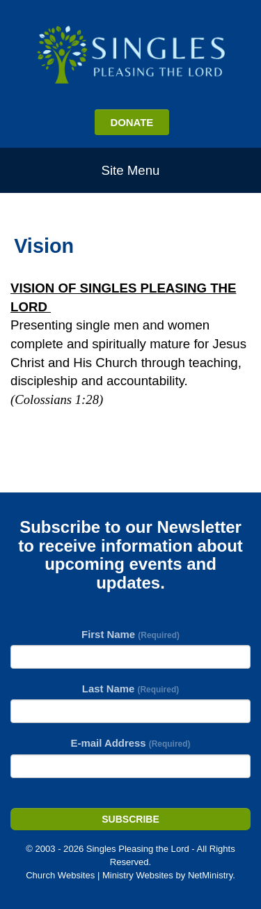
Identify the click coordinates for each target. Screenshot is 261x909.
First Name (130, 634)
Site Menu (131, 170)
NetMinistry (210, 875)
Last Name (130, 688)
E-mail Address (131, 743)
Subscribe (130, 819)
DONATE (131, 122)
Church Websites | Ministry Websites (100, 875)
